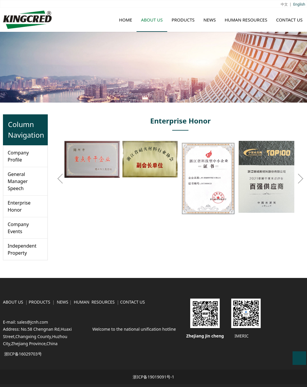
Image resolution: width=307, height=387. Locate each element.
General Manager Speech (18, 181)
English (299, 4)
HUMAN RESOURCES (246, 20)
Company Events (18, 228)
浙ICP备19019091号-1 (153, 377)
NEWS (209, 20)
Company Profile (18, 156)
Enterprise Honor (19, 206)
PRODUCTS (183, 20)
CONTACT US (289, 20)
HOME (125, 20)
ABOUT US (151, 20)
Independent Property (22, 249)
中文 (284, 4)
